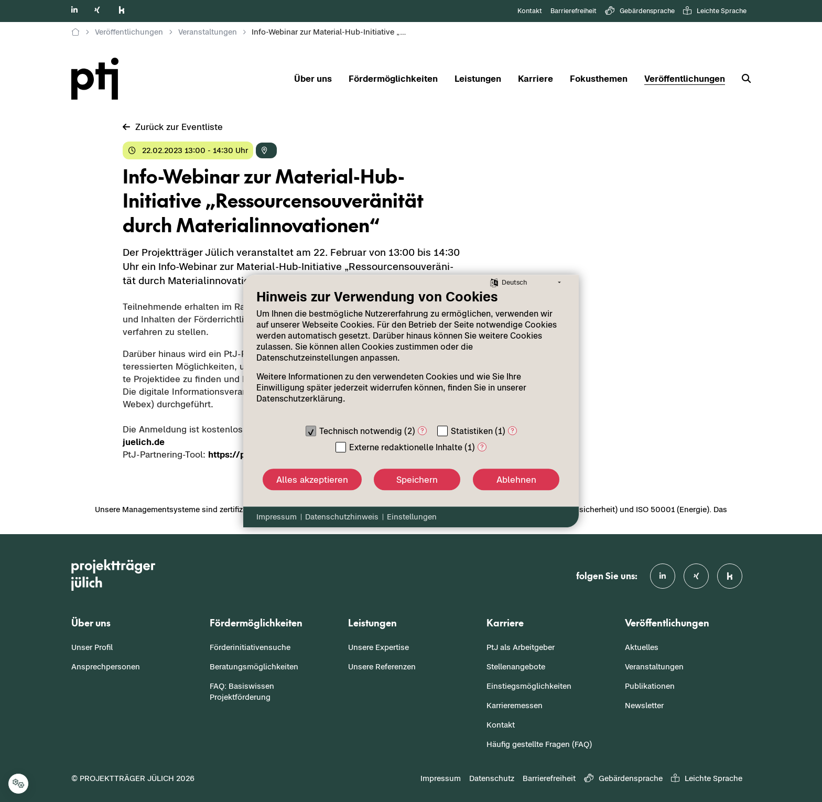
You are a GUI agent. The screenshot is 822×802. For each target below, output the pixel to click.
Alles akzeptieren (312, 479)
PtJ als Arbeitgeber (520, 647)
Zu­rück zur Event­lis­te (173, 127)
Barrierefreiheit (573, 11)
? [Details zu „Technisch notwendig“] (422, 431)
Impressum (440, 778)
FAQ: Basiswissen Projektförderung (242, 691)
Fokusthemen (599, 78)
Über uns (313, 78)
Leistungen (478, 78)
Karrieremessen (514, 705)
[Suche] (742, 79)
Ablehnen (516, 479)
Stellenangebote (515, 666)
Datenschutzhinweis (341, 516)
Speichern (417, 479)
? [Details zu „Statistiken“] (512, 431)
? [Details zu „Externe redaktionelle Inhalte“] (482, 447)
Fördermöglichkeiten (393, 78)
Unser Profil (92, 647)
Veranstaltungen (654, 666)
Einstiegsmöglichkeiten (528, 685)
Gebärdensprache (640, 11)
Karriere (535, 78)
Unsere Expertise (378, 647)
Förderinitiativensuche (250, 647)
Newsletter (644, 705)
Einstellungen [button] (412, 516)
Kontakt (529, 11)
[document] (411, 354)
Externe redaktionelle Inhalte (405, 447)
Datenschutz (491, 778)
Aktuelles (641, 647)
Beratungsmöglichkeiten (254, 666)
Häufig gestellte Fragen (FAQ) (539, 744)
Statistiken (472, 431)
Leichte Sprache (715, 11)
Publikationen (650, 685)
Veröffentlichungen (684, 78)
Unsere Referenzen (382, 666)
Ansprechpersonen (105, 666)
